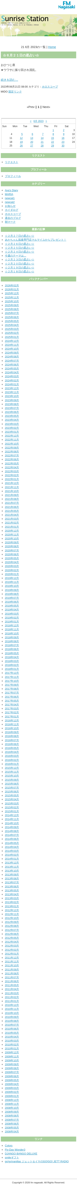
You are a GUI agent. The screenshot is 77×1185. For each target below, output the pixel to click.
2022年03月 (12, 471)
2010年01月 (12, 1048)
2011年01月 (12, 1001)
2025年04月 (12, 325)
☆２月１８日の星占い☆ (19, 271)
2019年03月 (12, 613)
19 (21, 142)
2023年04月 (12, 419)
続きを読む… (9, 79)
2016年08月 (12, 736)
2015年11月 (12, 771)
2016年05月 (12, 748)
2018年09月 (12, 637)
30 (63, 145)
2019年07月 (12, 597)
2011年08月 (12, 973)
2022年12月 (12, 435)
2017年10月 (12, 680)
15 (52, 138)
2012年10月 (12, 918)
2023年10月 (12, 396)
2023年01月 (12, 431)
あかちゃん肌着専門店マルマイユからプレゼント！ (35, 239)
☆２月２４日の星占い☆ (19, 251)
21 (42, 142)
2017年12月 (12, 672)
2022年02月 (12, 475)
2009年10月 (12, 1060)
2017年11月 (12, 677)
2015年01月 (12, 811)
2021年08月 (12, 498)
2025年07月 (12, 313)
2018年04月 (12, 657)
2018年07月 (12, 645)
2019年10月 (12, 585)
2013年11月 (12, 866)
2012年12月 (12, 910)
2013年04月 (12, 894)
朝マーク (10, 221)
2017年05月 (12, 700)
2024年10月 (12, 348)
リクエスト (11, 162)
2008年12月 (12, 1100)
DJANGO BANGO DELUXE (21, 1153)
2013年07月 (12, 882)
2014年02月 (12, 854)
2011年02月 (12, 997)
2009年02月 (12, 1092)
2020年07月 (12, 550)
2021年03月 (12, 518)
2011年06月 (12, 981)
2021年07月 (12, 502)
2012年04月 (12, 941)
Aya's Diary (11, 190)
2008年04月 (12, 1131)
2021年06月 (12, 507)
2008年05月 (12, 1127)
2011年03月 (12, 993)
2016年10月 (12, 728)
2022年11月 (12, 439)
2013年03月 (12, 898)
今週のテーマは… (15, 255)
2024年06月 (12, 364)
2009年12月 (12, 1052)
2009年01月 (12, 1096)
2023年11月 (12, 392)
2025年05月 (12, 321)
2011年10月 (12, 965)
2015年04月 (12, 799)
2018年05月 (12, 653)
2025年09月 (12, 305)
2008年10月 (12, 1107)
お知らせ (10, 205)
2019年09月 (12, 590)
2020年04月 (12, 562)
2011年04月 (12, 989)
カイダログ (11, 209)
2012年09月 (12, 922)
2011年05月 (12, 985)
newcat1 (10, 198)
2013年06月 (12, 886)
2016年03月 (12, 755)
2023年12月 (12, 388)
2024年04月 (12, 372)
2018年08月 (12, 641)
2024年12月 (12, 340)
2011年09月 (12, 969)
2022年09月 (12, 447)
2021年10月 (12, 491)
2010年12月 (12, 1005)
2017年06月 (12, 696)
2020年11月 (12, 534)
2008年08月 (12, 1115)
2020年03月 (12, 566)
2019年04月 (12, 609)
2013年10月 (12, 870)
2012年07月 (12, 930)
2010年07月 (12, 1024)
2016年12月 (12, 720)
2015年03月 (12, 803)
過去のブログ (13, 217)
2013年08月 (12, 878)
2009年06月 (12, 1076)
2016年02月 (12, 760)
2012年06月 (12, 933)
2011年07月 (12, 977)
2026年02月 (12, 285)
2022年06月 (12, 459)
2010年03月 (12, 1040)
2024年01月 (12, 384)
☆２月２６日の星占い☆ (19, 243)
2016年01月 (12, 763)
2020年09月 (12, 542)
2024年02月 (12, 380)
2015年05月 (12, 795)
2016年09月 (12, 732)
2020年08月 (12, 546)
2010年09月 (12, 1017)
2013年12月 (12, 862)
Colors (9, 1145)
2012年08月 (12, 925)
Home (52, 47)
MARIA (9, 194)
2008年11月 (12, 1103)
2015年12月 (12, 767)
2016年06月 (12, 744)
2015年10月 (12, 775)
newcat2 (10, 202)
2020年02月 (12, 570)
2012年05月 (12, 937)
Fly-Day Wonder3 (15, 1149)
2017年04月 (12, 704)
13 (31, 138)
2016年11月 (12, 724)
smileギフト (12, 1157)
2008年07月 (12, 1119)
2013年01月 (12, 906)
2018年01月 (12, 668)
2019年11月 (12, 582)
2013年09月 (12, 874)
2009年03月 (12, 1088)
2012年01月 (12, 953)
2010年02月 (12, 1044)
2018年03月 (12, 661)
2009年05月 (12, 1080)
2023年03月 (12, 423)
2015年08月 (12, 783)
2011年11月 (12, 961)
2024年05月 (12, 368)
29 (52, 145)
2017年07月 (12, 692)
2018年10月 (12, 633)
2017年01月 (12, 716)
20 (31, 142)
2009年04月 (12, 1084)
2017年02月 (12, 712)
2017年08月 (12, 688)
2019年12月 (12, 578)
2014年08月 (12, 831)
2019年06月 (12, 601)
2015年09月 (12, 779)
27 (31, 145)
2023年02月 (12, 427)
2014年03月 (12, 850)
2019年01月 (12, 621)
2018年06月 (12, 649)
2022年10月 (12, 443)
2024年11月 (12, 344)
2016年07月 (12, 740)
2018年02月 (12, 665)
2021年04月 (12, 514)
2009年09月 (12, 1064)
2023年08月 (12, 404)
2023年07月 (12, 408)
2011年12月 (12, 957)
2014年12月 (12, 815)
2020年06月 (12, 554)
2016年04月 (12, 752)
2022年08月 (12, 451)
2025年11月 (12, 297)
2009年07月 (12, 1072)
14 (42, 138)
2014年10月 (12, 823)
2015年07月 (12, 787)
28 (42, 145)
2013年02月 (12, 902)
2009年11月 (12, 1056)
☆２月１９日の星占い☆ (19, 267)
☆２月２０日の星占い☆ (19, 263)
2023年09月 (12, 400)
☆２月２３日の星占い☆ (19, 259)
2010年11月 (12, 1008)
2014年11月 (12, 819)
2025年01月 (12, 337)
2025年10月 (12, 301)
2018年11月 (12, 629)
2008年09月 (12, 1111)
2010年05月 (12, 1032)
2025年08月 (12, 309)
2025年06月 (12, 317)
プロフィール (13, 176)
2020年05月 (12, 558)
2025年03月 (12, 329)
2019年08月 (12, 593)
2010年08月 (12, 1020)
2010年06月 (12, 1028)
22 (52, 142)
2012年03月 (12, 945)
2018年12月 (12, 625)
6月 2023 (38, 121)
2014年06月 (12, 838)
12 (21, 138)
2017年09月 (12, 684)
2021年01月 (12, 526)
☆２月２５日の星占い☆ (19, 247)
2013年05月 (12, 890)
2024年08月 (12, 356)
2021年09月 (12, 495)
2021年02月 (12, 522)
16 (63, 138)
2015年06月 (12, 791)
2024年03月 (12, 376)
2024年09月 (12, 352)
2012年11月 (12, 914)
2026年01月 (12, 289)
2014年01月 (12, 858)
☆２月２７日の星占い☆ (19, 235)
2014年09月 (12, 827)
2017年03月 (12, 708)
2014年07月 (12, 835)
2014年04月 (12, 847)
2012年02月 (12, 949)
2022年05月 (12, 463)
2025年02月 (12, 332)
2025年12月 (12, 293)
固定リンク (15, 91)
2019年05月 (12, 605)
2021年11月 (12, 487)
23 (63, 142)
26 (21, 145)
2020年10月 (12, 538)
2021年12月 (12, 483)
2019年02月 (12, 617)
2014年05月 (12, 843)
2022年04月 (12, 467)
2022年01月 (12, 479)
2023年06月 (12, 412)
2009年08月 (12, 1068)
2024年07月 (12, 360)
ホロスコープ (50, 86)
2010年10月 (12, 1013)
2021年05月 (12, 510)
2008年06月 (12, 1123)
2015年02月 (12, 807)
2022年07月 (12, 455)
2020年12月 (12, 530)
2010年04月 (12, 1036)
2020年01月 (12, 574)
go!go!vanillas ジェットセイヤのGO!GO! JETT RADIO (37, 1161)
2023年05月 (12, 415)
